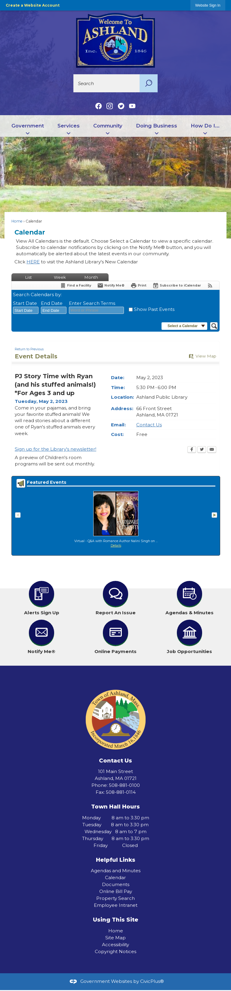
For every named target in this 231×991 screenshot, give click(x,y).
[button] (149, 83)
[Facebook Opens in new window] (191, 450)
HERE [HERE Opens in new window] (33, 262)
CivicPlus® (152, 981)
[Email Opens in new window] (211, 450)
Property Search (115, 898)
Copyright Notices (115, 951)
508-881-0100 (124, 785)
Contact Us (149, 425)
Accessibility (115, 944)
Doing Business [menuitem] (156, 126)
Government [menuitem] (27, 126)
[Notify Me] (111, 285)
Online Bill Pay (115, 891)
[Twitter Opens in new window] (201, 450)
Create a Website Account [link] (33, 5)
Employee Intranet (115, 905)
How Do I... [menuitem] (205, 126)
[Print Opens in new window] (138, 285)
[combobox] (25, 310)
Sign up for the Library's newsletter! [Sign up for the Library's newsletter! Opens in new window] (55, 449)
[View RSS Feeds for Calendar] (210, 285)
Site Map (115, 937)
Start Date (25, 303)
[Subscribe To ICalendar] (176, 285)
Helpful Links (115, 859)
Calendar (115, 877)
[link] (207, 5)
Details (116, 546)
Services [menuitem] (68, 126)
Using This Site (115, 919)
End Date (52, 303)
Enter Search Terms (92, 303)
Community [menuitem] (107, 126)
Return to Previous (29, 349)
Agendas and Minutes (115, 870)
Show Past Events (154, 309)
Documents (115, 884)
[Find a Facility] (75, 285)
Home (17, 221)
